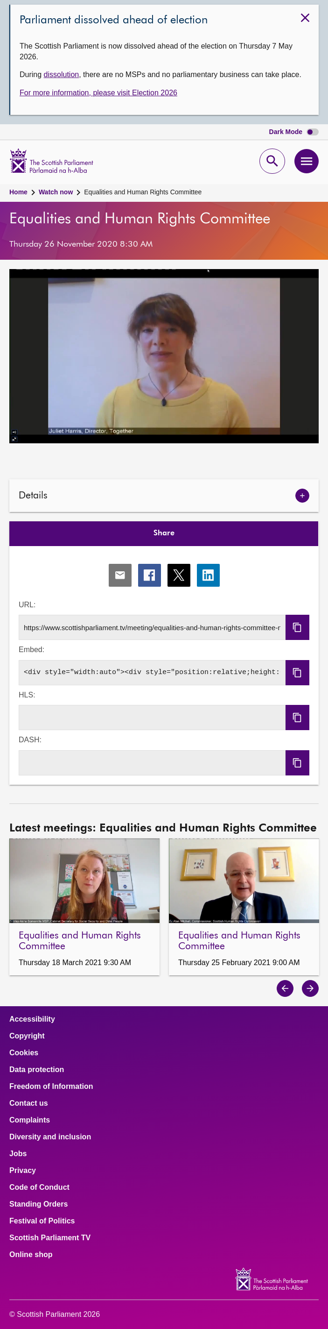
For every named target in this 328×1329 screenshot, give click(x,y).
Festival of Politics (42, 1221)
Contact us (28, 1103)
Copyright (27, 1036)
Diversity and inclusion (50, 1137)
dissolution (61, 74)
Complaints (29, 1120)
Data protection (36, 1069)
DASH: (30, 740)
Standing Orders (38, 1204)
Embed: (31, 650)
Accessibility (32, 1019)
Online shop (30, 1254)
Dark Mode (294, 131)
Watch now (56, 192)
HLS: (27, 695)
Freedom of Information (51, 1086)
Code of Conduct (39, 1187)
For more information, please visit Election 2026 (98, 93)
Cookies (23, 1053)
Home (18, 192)
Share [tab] (164, 533)
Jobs (18, 1154)
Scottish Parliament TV (50, 1238)
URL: (27, 605)
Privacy (22, 1170)
